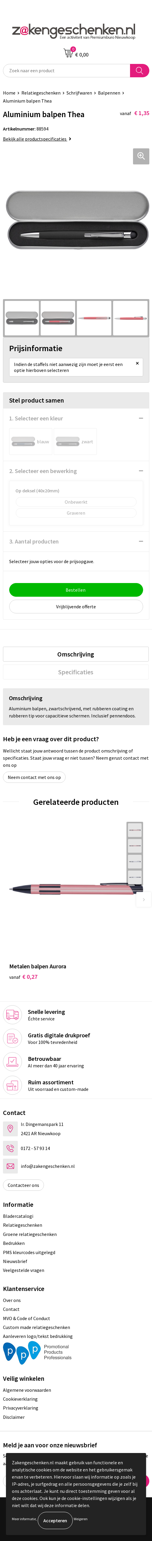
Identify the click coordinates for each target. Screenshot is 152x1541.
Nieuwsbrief (15, 1261)
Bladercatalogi (18, 1216)
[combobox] (66, 70)
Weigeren (81, 1519)
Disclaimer (14, 1417)
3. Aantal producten (34, 541)
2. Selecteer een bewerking (43, 471)
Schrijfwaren (79, 93)
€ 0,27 (23, 976)
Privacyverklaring (20, 1408)
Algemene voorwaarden (27, 1390)
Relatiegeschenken (41, 93)
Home (9, 93)
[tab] (76, 654)
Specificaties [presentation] (75, 672)
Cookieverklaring (20, 1399)
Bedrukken (14, 1243)
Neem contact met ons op (34, 777)
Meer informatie (24, 1519)
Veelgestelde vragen (23, 1270)
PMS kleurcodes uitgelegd (29, 1252)
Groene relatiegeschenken (30, 1234)
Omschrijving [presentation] (75, 654)
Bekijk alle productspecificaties (37, 139)
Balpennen (109, 93)
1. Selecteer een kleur (36, 418)
